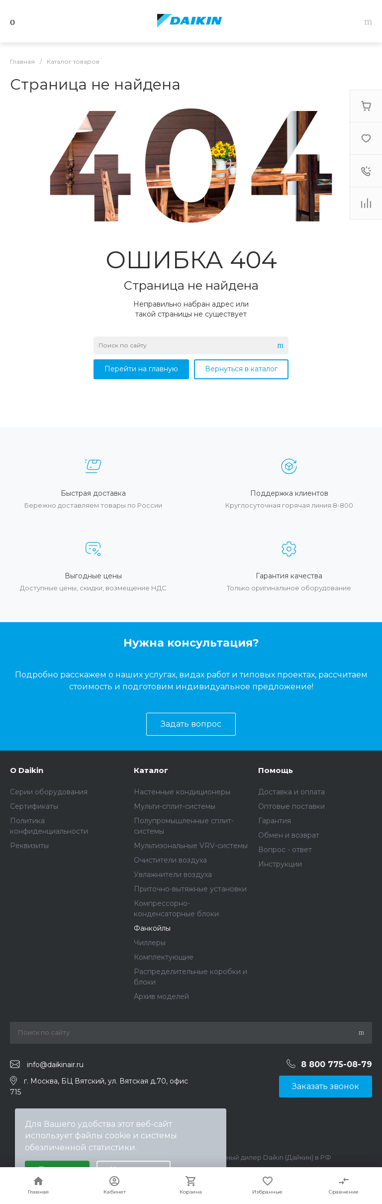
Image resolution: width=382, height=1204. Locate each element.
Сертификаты (34, 806)
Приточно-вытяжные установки (190, 888)
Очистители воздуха (170, 860)
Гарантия (274, 820)
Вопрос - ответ (285, 849)
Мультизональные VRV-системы (191, 845)
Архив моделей (161, 996)
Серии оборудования (49, 791)
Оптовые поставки (291, 806)
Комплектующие (163, 957)
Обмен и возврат (288, 835)
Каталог (151, 770)
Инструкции (280, 864)
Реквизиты (29, 845)
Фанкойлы (152, 928)
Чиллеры (150, 942)
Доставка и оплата (291, 791)
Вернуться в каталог (241, 368)
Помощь (275, 770)
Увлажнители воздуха (173, 874)
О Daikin (26, 770)
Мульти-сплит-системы (174, 806)
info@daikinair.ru (55, 1064)
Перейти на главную (141, 368)
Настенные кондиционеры (182, 791)
